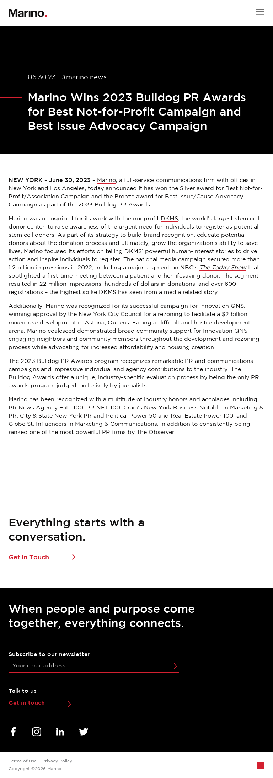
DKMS (169, 218)
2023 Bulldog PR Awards (114, 205)
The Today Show (222, 267)
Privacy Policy (57, 761)
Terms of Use (23, 761)
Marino (106, 180)
